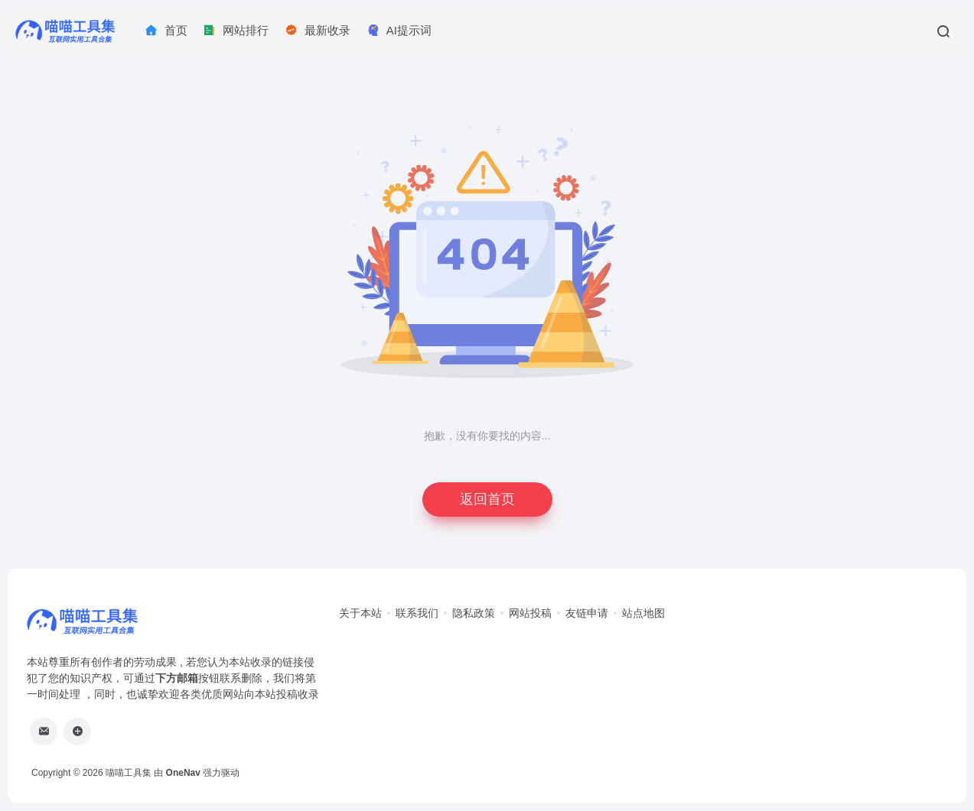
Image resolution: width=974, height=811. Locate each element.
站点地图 (643, 613)
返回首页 (487, 499)
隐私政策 (473, 613)
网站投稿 (530, 613)
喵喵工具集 (128, 772)
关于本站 (360, 613)
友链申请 (586, 613)
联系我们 (417, 613)
